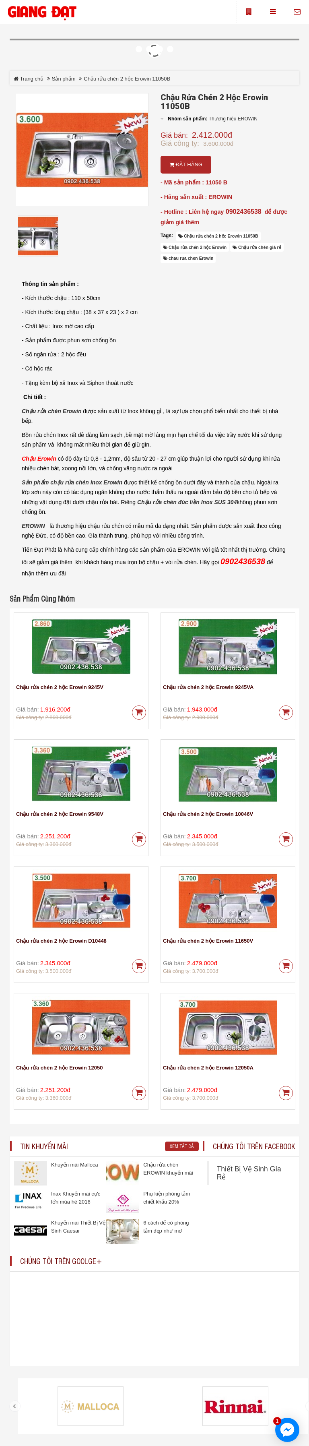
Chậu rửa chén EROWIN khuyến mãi (168, 1169)
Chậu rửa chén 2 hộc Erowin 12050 (59, 1068)
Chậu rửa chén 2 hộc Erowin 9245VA (208, 687)
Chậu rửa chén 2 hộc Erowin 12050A (208, 1068)
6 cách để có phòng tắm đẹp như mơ (166, 1227)
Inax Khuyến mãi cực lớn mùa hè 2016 (75, 1198)
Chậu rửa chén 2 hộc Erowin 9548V (59, 814)
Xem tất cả (182, 1146)
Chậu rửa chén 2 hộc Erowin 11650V (208, 941)
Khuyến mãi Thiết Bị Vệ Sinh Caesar (78, 1227)
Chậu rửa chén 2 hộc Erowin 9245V (59, 687)
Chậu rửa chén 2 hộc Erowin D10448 (61, 941)
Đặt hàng (185, 164)
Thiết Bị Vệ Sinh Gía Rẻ (249, 1173)
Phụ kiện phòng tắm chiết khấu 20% (166, 1198)
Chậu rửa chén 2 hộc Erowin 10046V (208, 814)
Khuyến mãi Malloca (74, 1165)
